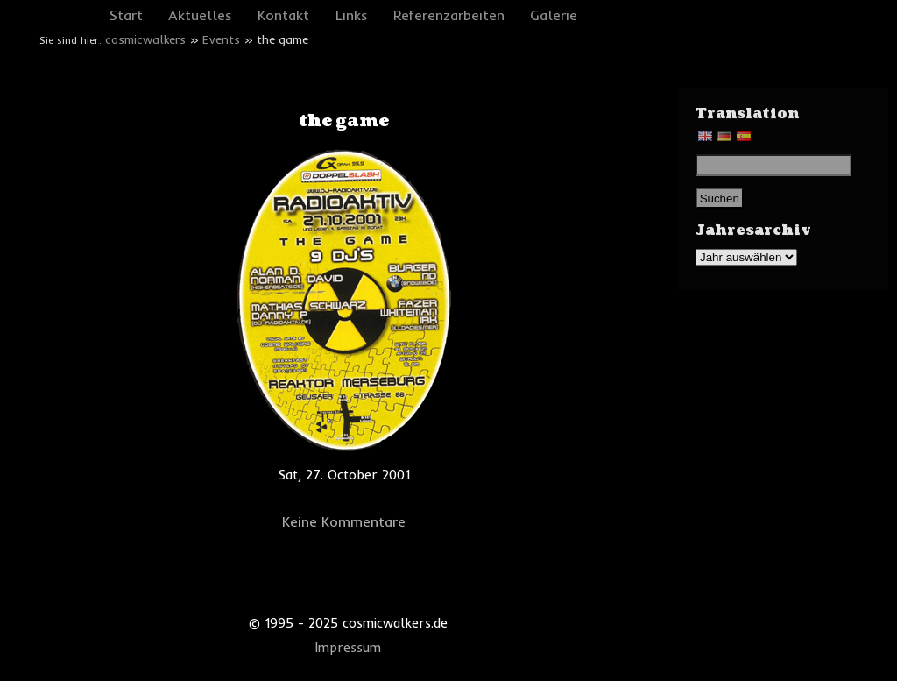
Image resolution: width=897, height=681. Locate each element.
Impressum (348, 648)
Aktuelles (200, 15)
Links (351, 15)
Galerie (553, 15)
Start (126, 15)
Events (221, 39)
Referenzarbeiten (449, 15)
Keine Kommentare (344, 521)
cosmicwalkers (145, 39)
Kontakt (283, 15)
